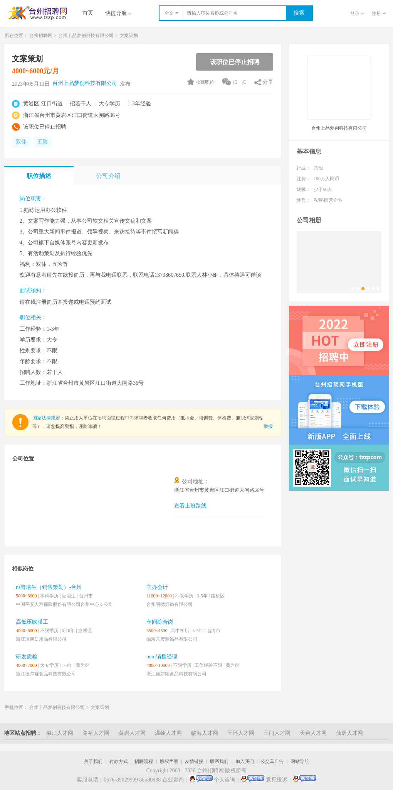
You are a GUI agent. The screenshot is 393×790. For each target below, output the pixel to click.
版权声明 (169, 761)
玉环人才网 (240, 733)
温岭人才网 (168, 733)
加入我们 (244, 761)
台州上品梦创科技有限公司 (86, 35)
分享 (267, 82)
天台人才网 (313, 733)
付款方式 (118, 761)
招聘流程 (143, 761)
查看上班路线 (190, 506)
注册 (379, 13)
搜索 (299, 13)
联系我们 (219, 761)
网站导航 (300, 761)
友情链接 (194, 761)
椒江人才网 (59, 733)
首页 (87, 13)
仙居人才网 (349, 733)
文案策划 (128, 35)
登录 (357, 13)
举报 (268, 426)
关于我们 (93, 761)
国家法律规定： (48, 418)
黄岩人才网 (132, 733)
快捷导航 (118, 13)
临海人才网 (204, 733)
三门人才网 (277, 733)
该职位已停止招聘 (234, 62)
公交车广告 (272, 761)
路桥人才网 (95, 733)
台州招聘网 (40, 35)
